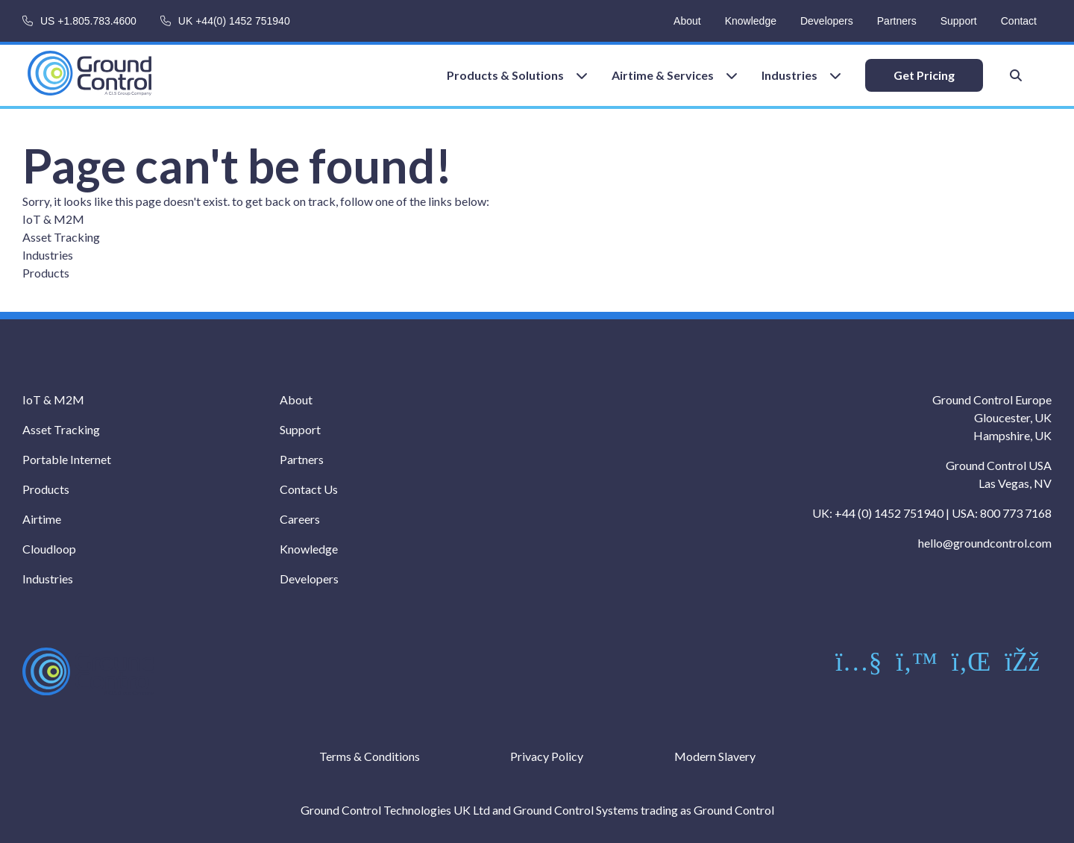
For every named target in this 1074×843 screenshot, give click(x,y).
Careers (300, 519)
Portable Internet (66, 459)
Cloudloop (49, 549)
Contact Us (309, 489)
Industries (789, 75)
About (687, 21)
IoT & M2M (53, 219)
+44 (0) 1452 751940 (889, 513)
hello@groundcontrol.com (985, 543)
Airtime (41, 519)
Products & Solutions (505, 75)
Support (958, 21)
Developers (826, 21)
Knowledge (750, 21)
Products (45, 273)
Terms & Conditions (369, 756)
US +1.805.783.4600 (88, 21)
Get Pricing (924, 75)
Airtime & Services (663, 75)
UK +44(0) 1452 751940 (234, 21)
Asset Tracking (61, 237)
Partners (897, 21)
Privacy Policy (546, 756)
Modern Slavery (715, 756)
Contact (1019, 21)
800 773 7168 (1016, 513)
